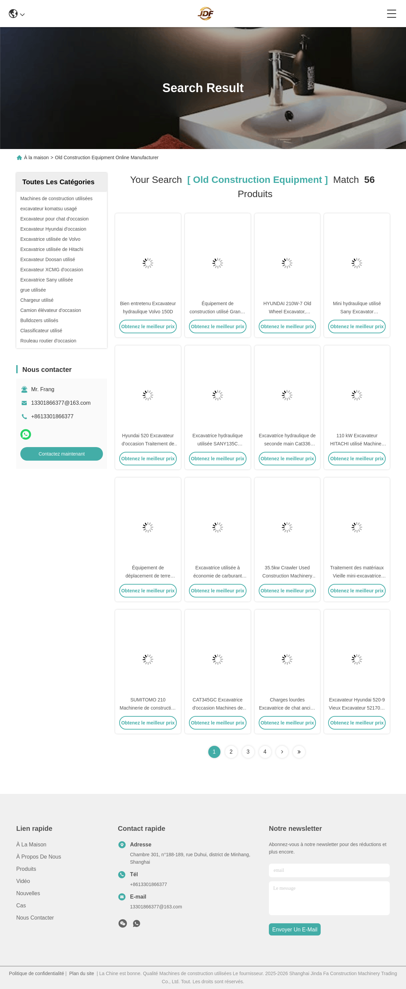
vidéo (23, 881)
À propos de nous (38, 857)
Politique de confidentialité (36, 973)
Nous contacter (35, 918)
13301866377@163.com (61, 403)
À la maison (36, 157)
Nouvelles (28, 893)
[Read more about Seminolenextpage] (282, 752)
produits (26, 869)
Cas (21, 905)
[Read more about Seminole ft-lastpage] (299, 752)
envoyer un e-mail (294, 929)
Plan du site (81, 973)
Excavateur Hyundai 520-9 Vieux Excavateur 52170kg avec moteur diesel (357, 708)
